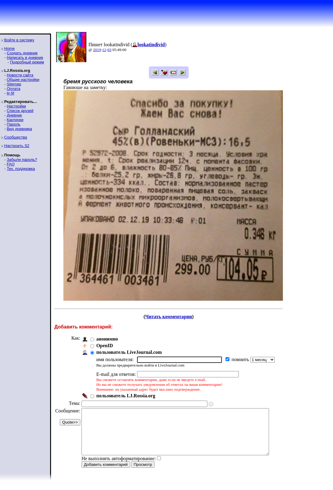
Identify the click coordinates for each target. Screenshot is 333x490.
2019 (97, 49)
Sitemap (14, 84)
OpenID (104, 345)
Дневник (14, 115)
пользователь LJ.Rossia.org (125, 395)
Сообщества (15, 137)
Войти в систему (19, 40)
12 (104, 49)
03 (109, 49)
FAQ (10, 164)
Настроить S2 (16, 145)
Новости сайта (20, 75)
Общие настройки (23, 79)
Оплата (13, 88)
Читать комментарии (173, 316)
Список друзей (20, 110)
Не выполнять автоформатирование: (119, 467)
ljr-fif (10, 93)
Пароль (13, 124)
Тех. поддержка (21, 168)
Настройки (16, 106)
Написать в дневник (25, 57)
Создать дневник (22, 53)
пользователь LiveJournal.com (129, 352)
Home (9, 48)
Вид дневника (19, 129)
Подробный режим (27, 62)
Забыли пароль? (22, 159)
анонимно (107, 338)
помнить (241, 359)
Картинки (15, 119)
